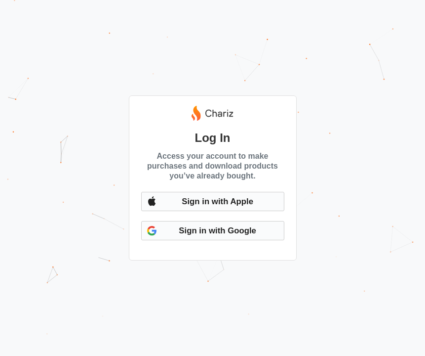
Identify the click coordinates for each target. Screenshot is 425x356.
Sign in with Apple (217, 201)
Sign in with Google (217, 230)
